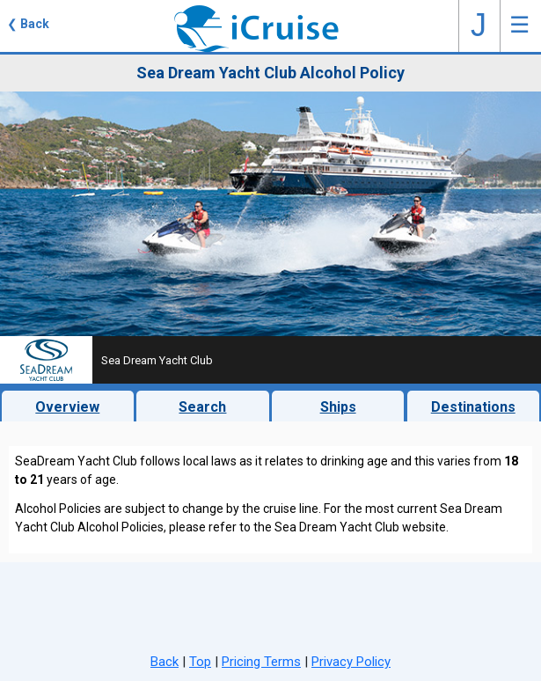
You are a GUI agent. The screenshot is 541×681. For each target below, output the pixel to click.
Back (164, 662)
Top (200, 662)
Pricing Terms (261, 662)
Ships (338, 407)
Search (202, 407)
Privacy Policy (351, 662)
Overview (67, 407)
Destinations (473, 407)
